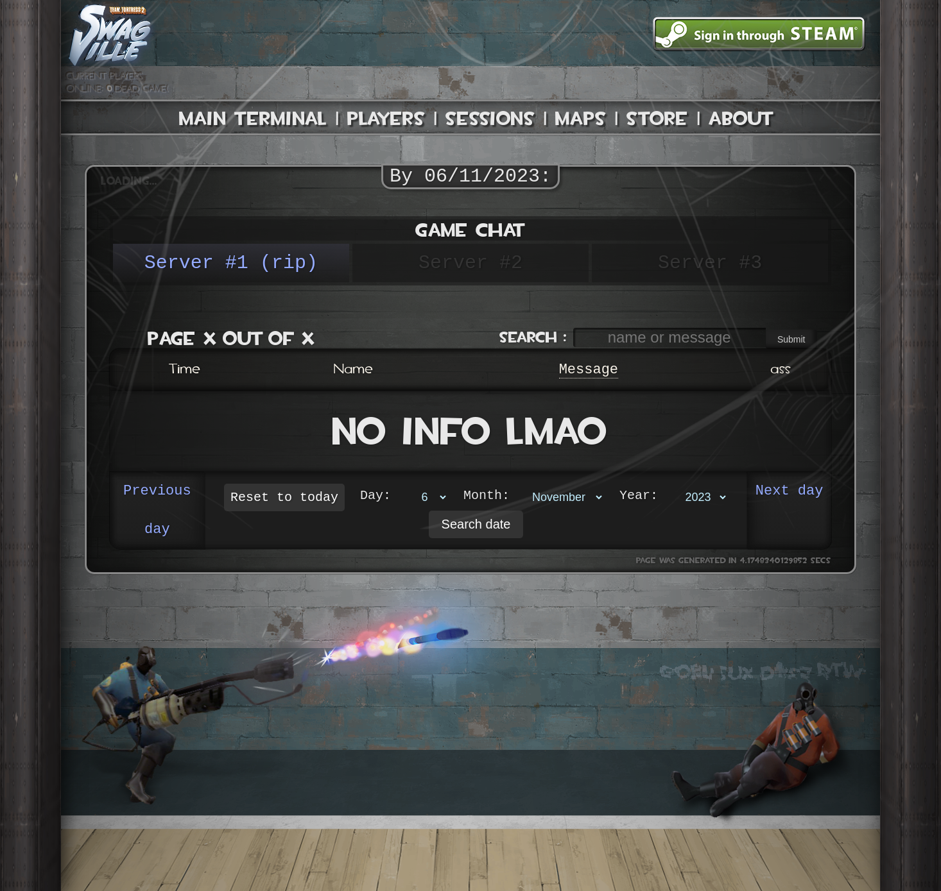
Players (386, 118)
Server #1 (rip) (231, 263)
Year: (638, 496)
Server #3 (710, 263)
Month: (486, 496)
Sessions (490, 118)
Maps (580, 118)
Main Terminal (253, 118)
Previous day (157, 510)
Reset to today (284, 497)
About (741, 118)
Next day (789, 491)
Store (657, 118)
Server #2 (470, 263)
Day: (375, 496)
